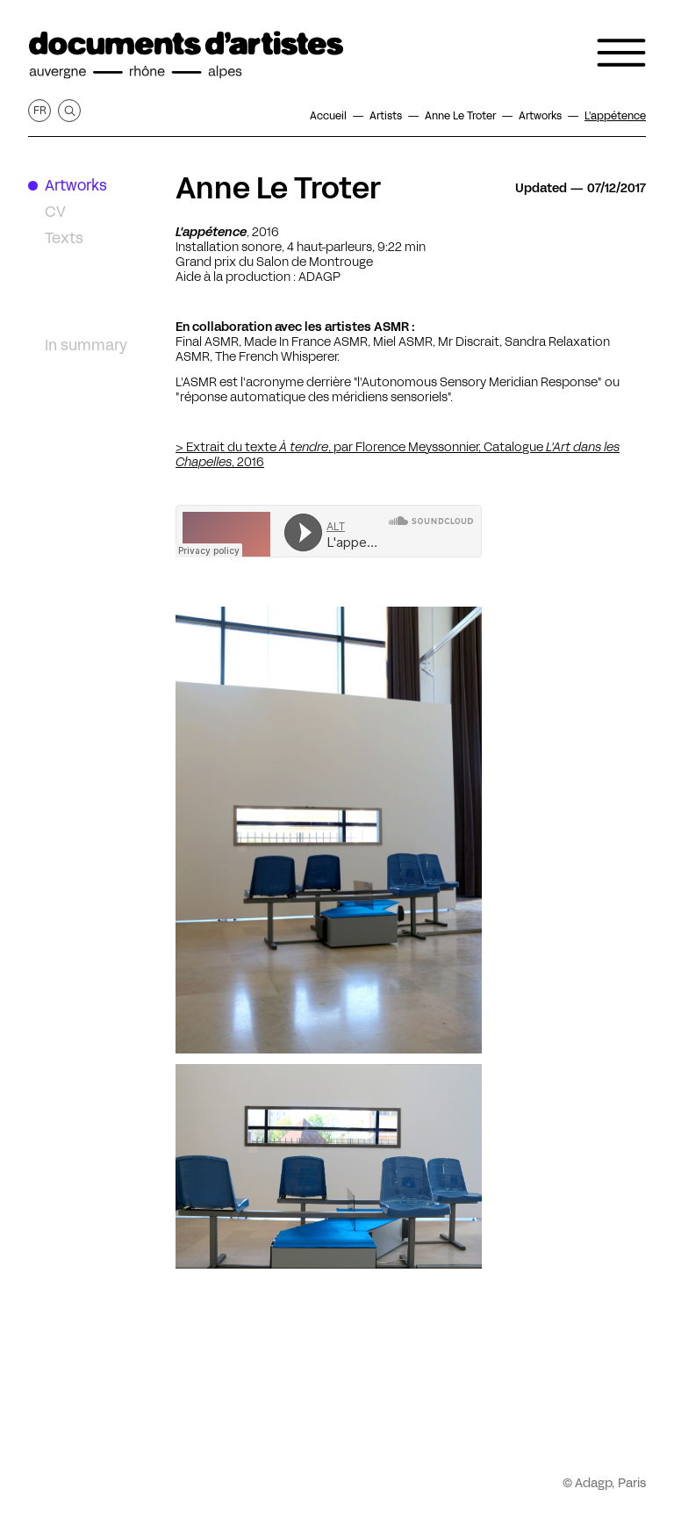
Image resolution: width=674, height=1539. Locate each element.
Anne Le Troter (278, 188)
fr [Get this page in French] (40, 110)
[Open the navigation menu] (621, 52)
